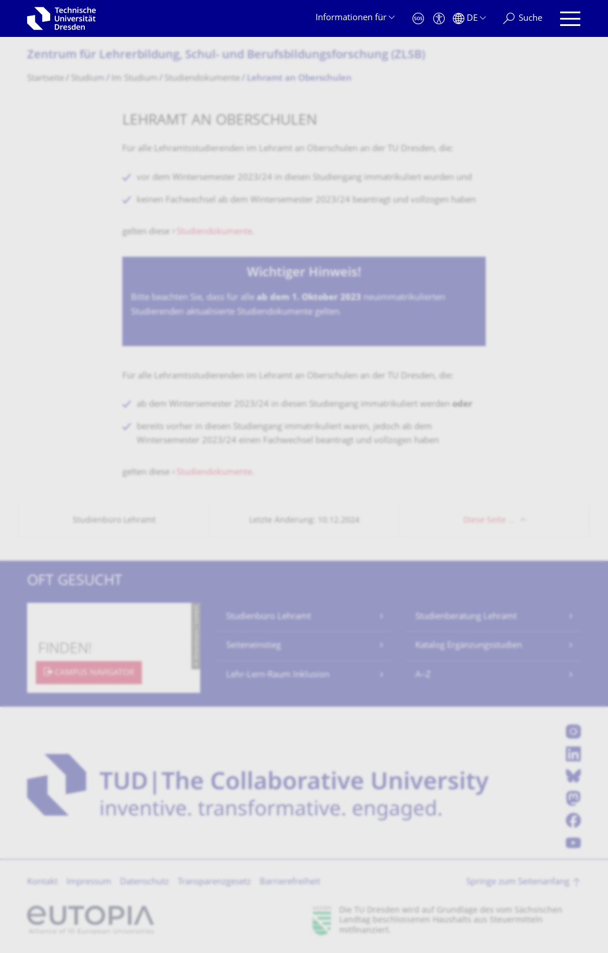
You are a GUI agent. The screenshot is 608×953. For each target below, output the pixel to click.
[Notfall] (418, 18)
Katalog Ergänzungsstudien (468, 645)
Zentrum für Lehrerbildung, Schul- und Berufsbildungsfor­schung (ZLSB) (226, 55)
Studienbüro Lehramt (268, 617)
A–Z (423, 675)
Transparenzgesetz (214, 882)
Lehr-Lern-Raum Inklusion (277, 675)
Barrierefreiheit (290, 882)
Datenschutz (144, 882)
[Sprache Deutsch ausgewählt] (469, 19)
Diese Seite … (489, 520)
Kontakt (42, 882)
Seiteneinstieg (253, 645)
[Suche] (522, 19)
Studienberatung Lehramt (466, 617)
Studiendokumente (214, 232)
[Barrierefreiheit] (439, 18)
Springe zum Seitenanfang (517, 882)
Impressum (88, 882)
